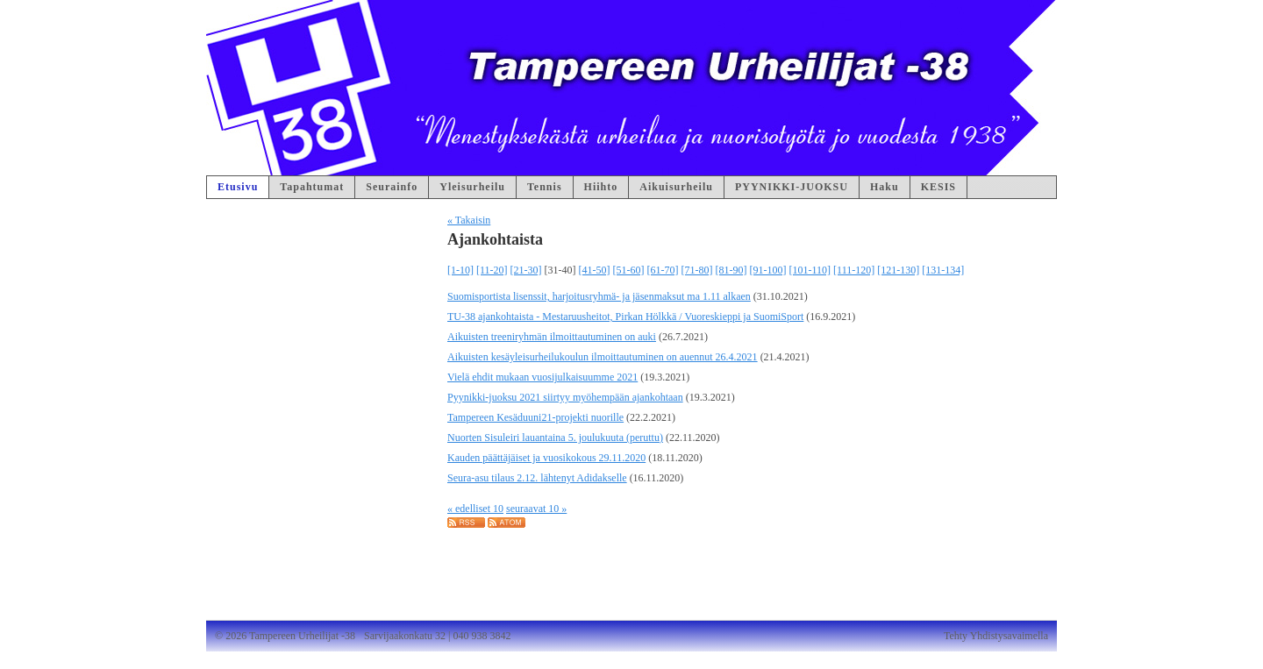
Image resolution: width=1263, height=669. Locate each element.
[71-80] (697, 270)
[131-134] (943, 270)
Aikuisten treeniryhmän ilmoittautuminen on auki (551, 337)
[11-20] (492, 270)
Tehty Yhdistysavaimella (996, 636)
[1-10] (460, 270)
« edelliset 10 (475, 508)
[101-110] (810, 270)
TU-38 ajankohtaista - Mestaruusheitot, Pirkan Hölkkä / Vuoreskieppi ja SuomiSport (625, 316)
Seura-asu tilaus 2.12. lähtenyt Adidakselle (537, 478)
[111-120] (853, 270)
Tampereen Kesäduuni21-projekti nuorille (535, 417)
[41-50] (594, 270)
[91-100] (768, 270)
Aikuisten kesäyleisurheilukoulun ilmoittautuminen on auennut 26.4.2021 (602, 357)
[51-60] (629, 270)
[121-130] (898, 270)
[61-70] (663, 270)
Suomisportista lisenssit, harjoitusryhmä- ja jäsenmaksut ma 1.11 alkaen (599, 296)
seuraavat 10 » (536, 508)
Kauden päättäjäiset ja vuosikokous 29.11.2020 (546, 458)
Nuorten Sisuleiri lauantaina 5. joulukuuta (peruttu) (555, 437)
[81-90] (731, 270)
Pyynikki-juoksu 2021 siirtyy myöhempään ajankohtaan (565, 397)
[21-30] (526, 270)
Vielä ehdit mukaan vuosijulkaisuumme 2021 (542, 377)
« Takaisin (468, 220)
